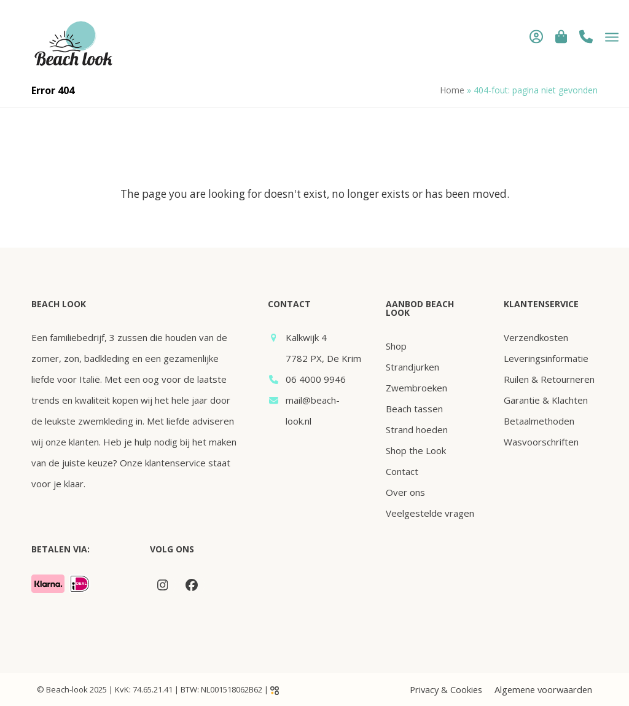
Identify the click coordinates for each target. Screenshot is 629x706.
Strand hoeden (417, 429)
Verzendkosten (536, 337)
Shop (396, 346)
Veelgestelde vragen (430, 513)
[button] (553, 36)
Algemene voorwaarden (543, 689)
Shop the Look (416, 450)
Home (452, 90)
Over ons (405, 492)
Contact (402, 471)
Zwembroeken (416, 388)
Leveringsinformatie (546, 358)
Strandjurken (412, 367)
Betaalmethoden (539, 421)
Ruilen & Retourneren (549, 379)
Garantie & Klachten (546, 400)
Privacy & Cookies (446, 689)
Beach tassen (414, 408)
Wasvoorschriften (541, 442)
